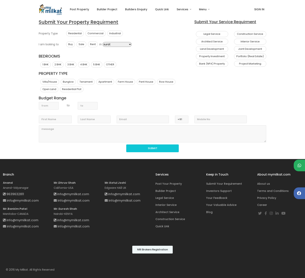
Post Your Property (168, 184)
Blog (209, 212)
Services (183, 9)
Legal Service (164, 198)
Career (262, 205)
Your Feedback (216, 198)
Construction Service (170, 219)
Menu (203, 9)
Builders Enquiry (136, 9)
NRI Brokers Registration (152, 249)
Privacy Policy (266, 198)
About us (263, 184)
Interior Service (166, 205)
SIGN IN (259, 9)
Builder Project (107, 9)
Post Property (79, 9)
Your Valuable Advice (221, 205)
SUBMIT (152, 148)
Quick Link (162, 9)
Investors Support (219, 191)
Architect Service (167, 212)
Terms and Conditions (273, 191)
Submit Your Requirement (224, 184)
